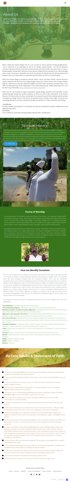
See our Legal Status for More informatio (31, 88)
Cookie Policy (57, 471)
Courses (16, 471)
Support (23, 471)
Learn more (10, 143)
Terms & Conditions (34, 471)
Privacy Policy (46, 471)
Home (10, 471)
